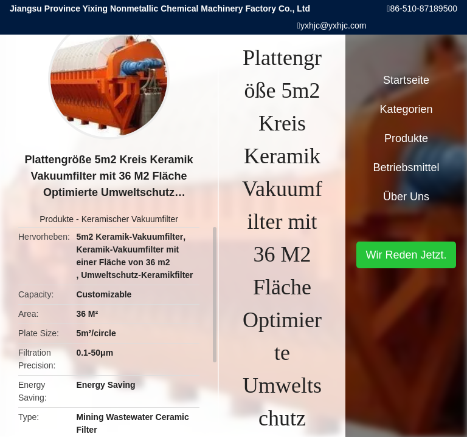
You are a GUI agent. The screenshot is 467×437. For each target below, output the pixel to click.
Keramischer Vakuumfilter (129, 219)
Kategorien (405, 109)
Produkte (57, 219)
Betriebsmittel (406, 167)
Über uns (406, 197)
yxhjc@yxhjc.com (333, 25)
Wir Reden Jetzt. (405, 255)
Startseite (406, 80)
